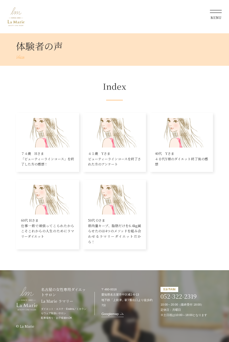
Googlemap (110, 314)
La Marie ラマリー (16, 16)
